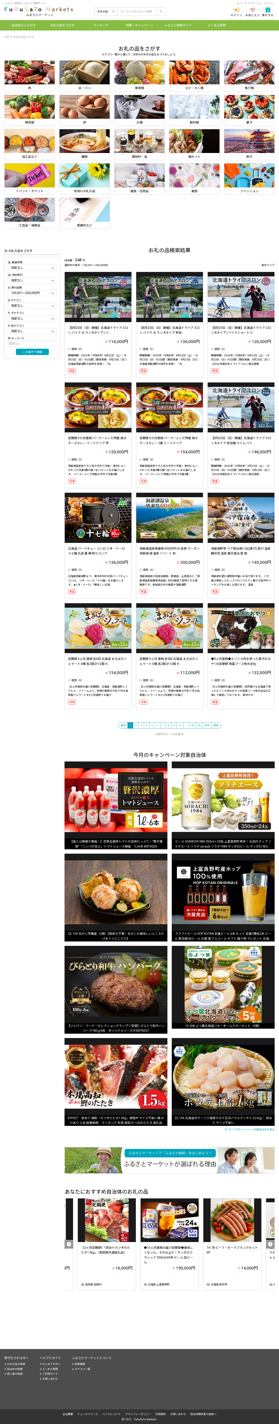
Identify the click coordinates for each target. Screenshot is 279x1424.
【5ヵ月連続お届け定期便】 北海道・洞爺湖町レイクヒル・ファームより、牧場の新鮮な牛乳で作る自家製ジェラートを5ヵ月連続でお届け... (170, 691)
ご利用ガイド (49, 1373)
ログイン (269, 3)
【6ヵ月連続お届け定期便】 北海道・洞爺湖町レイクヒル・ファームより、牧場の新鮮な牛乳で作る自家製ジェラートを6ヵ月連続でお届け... (98, 691)
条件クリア (268, 265)
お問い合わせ (49, 1378)
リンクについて (111, 1414)
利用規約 (160, 1414)
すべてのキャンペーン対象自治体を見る (250, 1129)
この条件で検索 (32, 352)
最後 (216, 725)
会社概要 (68, 1414)
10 (180, 725)
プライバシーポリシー (138, 1414)
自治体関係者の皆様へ (203, 1414)
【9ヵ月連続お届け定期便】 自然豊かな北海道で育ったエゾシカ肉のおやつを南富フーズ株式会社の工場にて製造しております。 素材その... (241, 691)
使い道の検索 (13, 1373)
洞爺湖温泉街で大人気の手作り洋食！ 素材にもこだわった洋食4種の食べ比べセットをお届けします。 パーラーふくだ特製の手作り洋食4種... (97, 470)
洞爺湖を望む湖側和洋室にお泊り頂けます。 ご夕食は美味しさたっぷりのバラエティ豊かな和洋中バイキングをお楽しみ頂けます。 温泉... (241, 580)
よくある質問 (217, 25)
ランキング (101, 25)
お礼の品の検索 (14, 1364)
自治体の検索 (13, 1369)
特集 (139, 25)
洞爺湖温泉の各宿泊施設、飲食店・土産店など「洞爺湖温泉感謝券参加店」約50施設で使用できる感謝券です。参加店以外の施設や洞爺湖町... (170, 580)
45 (192, 725)
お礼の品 (62, 25)
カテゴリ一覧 (81, 1369)
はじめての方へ (50, 1364)
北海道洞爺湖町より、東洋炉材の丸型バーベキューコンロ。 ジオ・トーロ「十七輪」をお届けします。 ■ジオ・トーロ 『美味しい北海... (98, 580)
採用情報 (78, 1364)
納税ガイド (178, 25)
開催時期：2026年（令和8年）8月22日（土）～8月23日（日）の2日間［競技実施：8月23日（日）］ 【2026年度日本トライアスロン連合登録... (241, 359)
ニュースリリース (87, 1414)
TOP (6, 37)
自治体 (24, 25)
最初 (123, 725)
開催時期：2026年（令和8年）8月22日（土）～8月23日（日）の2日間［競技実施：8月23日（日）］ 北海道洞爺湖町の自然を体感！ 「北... (98, 359)
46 (199, 725)
